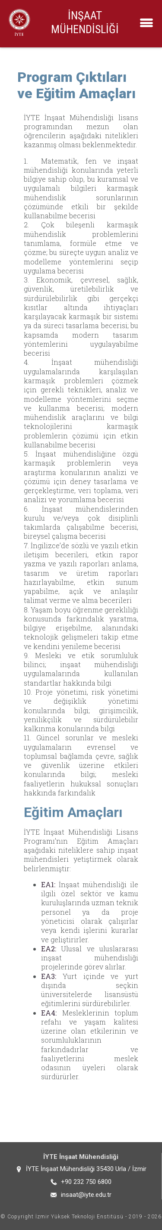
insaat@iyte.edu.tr (86, 1195)
